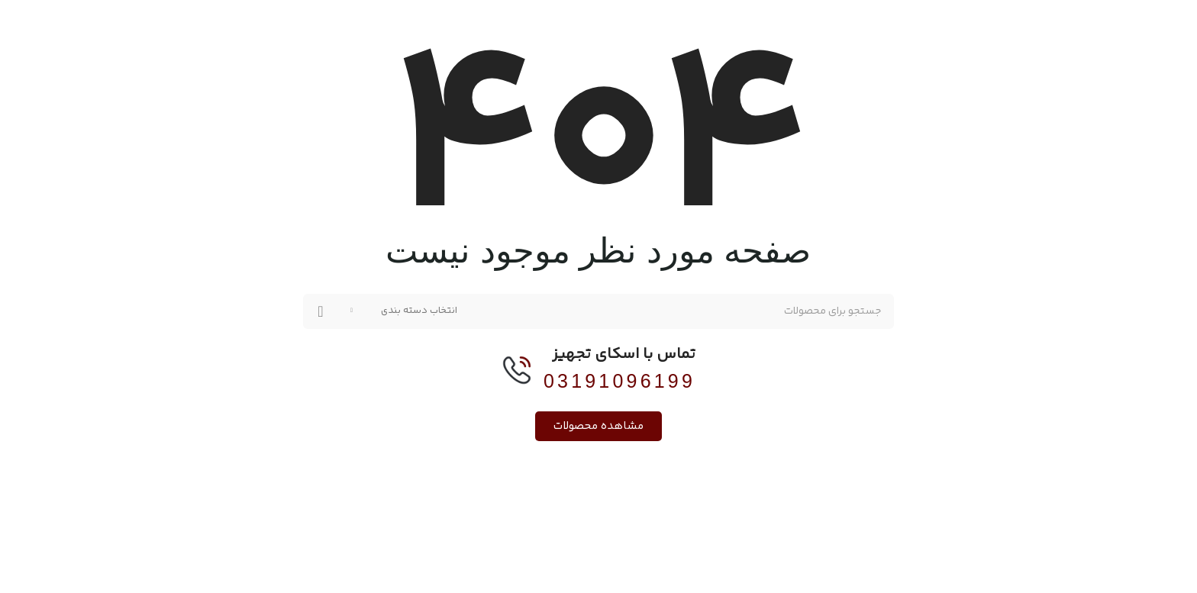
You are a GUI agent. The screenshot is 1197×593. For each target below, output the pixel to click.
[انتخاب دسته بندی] (403, 311)
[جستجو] (598, 311)
